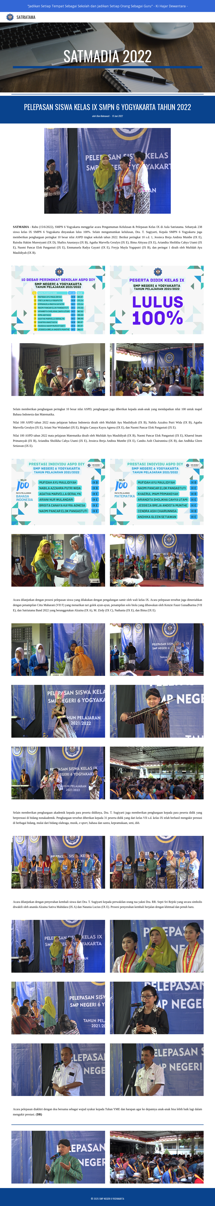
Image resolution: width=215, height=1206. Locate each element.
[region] (107, 6)
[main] (107, 57)
